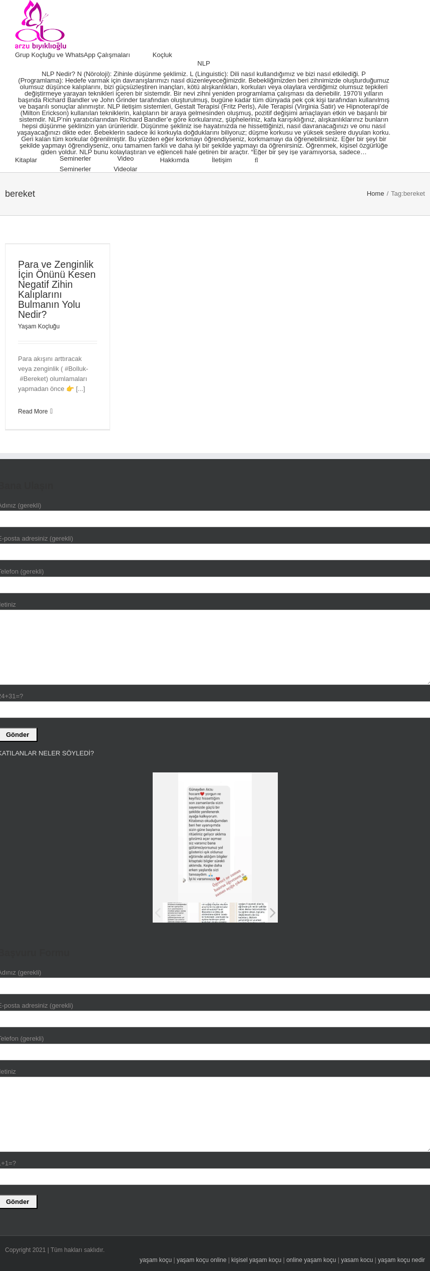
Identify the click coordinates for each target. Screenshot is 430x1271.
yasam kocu (357, 1259)
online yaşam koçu (311, 1259)
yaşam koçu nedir (401, 1259)
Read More (33, 411)
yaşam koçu (156, 1259)
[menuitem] (84, 55)
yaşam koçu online (201, 1259)
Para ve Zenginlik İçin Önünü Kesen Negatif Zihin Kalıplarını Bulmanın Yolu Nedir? (57, 289)
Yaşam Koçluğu (39, 326)
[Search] (256, 160)
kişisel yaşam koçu (256, 1259)
